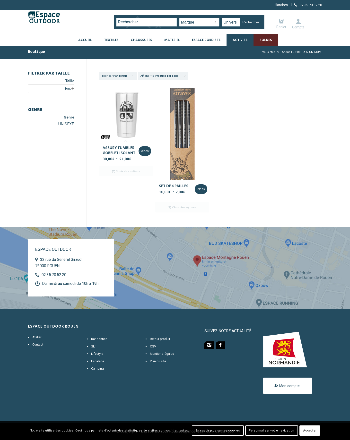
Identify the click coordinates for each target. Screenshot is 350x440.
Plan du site (158, 361)
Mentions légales (162, 353)
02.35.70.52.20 (54, 274)
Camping (97, 368)
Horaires (281, 5)
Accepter (309, 430)
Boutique (36, 52)
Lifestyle (97, 353)
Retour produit (160, 339)
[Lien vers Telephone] (308, 5)
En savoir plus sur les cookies (218, 430)
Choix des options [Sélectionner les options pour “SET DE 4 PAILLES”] (182, 207)
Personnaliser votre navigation (271, 430)
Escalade (97, 361)
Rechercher (250, 22)
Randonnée (99, 339)
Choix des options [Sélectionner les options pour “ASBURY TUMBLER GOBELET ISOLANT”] (126, 171)
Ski (93, 346)
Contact (37, 344)
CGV (153, 346)
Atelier (36, 337)
